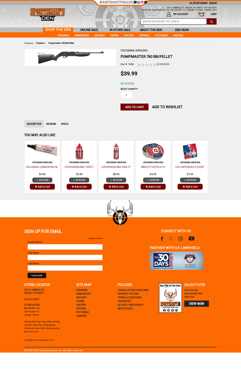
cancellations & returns (133, 290)
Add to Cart (42, 186)
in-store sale (120, 30)
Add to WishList (167, 107)
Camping (178, 35)
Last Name (33, 263)
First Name (33, 253)
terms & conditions (129, 297)
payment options (128, 294)
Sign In (213, 3)
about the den (151, 30)
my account (177, 14)
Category (28, 43)
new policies (125, 308)
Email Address (36, 242)
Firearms (40, 43)
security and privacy (131, 305)
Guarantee (124, 301)
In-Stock (127, 83)
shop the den (58, 30)
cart (207, 14)
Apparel (144, 35)
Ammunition (81, 35)
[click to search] (212, 21)
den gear (182, 30)
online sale (89, 30)
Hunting (129, 35)
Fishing (114, 35)
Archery (99, 35)
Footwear (161, 35)
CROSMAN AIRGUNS (134, 50)
